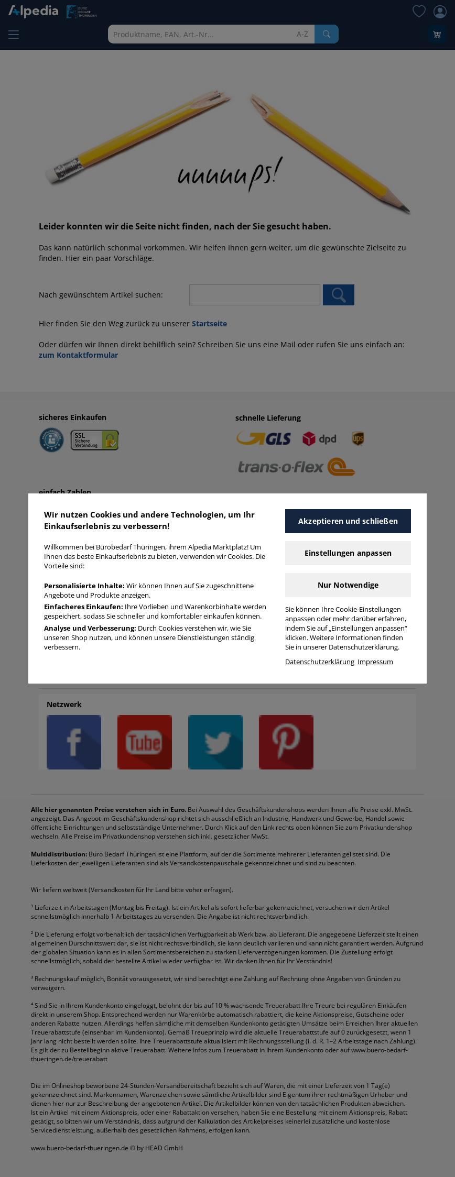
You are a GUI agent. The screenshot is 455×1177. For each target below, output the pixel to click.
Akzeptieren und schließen (348, 521)
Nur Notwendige (348, 585)
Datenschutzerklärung (319, 661)
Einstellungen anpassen (348, 553)
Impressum (375, 661)
